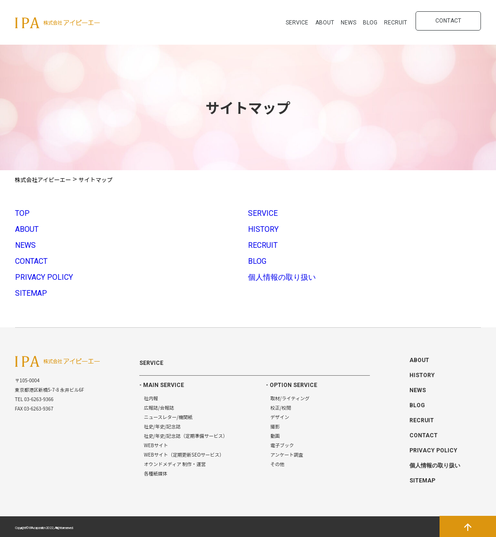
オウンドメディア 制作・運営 (175, 463)
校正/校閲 (281, 407)
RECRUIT (395, 22)
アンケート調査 (287, 454)
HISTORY (263, 229)
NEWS (348, 22)
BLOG (370, 22)
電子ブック (282, 445)
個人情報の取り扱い (282, 277)
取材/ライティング (290, 398)
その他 (278, 463)
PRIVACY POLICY (44, 277)
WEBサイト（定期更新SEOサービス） (184, 454)
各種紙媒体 (156, 473)
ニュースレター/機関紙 (168, 416)
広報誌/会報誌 (159, 407)
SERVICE (297, 22)
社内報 (151, 398)
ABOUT (324, 22)
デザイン (280, 416)
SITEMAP (31, 293)
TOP (22, 213)
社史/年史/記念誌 (162, 426)
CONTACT (448, 20)
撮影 (275, 426)
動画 (275, 435)
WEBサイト (156, 445)
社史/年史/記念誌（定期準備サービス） (186, 435)
